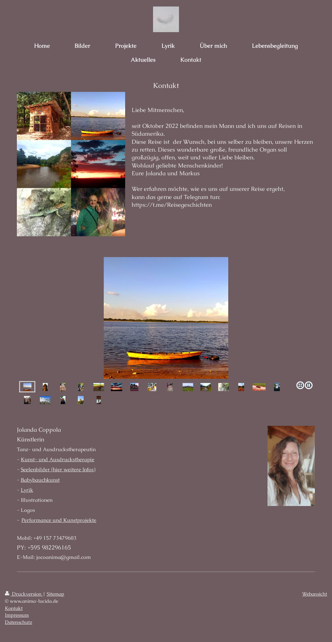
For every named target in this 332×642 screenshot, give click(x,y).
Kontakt (14, 608)
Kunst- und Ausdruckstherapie (57, 459)
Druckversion (24, 594)
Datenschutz (18, 622)
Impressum (17, 615)
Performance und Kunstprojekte (58, 520)
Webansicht (314, 594)
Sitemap (55, 594)
